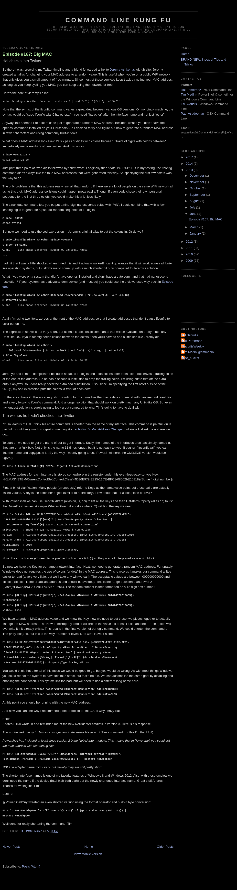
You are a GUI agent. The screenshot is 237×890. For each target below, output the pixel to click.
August (195, 201)
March (194, 227)
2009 (190, 260)
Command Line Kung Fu (118, 20)
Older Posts (165, 846)
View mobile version (88, 854)
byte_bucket (190, 358)
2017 (190, 157)
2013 (190, 170)
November (197, 182)
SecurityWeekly (193, 346)
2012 (190, 241)
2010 (190, 254)
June (193, 214)
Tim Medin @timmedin (198, 352)
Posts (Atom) (31, 866)
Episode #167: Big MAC (27, 54)
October (196, 188)
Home (89, 846)
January (196, 233)
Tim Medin (188, 94)
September (198, 194)
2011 (190, 248)
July (193, 207)
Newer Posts (11, 846)
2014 (190, 163)
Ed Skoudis (189, 104)
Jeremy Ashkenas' (122, 69)
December (197, 175)
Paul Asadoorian (192, 113)
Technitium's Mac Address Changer (98, 429)
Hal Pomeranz (191, 90)
